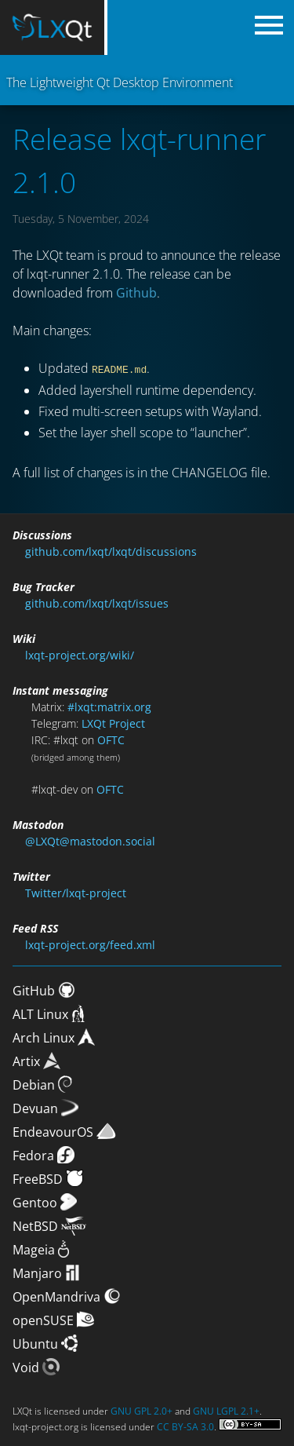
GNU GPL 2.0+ (141, 1410)
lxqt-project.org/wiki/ (79, 654)
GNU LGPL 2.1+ (226, 1410)
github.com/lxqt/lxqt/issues (97, 602)
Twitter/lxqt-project (75, 892)
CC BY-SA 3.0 (185, 1426)
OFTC (111, 739)
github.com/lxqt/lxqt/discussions (111, 550)
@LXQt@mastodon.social (90, 840)
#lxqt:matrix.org (109, 706)
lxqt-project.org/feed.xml (90, 944)
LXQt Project (113, 722)
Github (136, 292)
